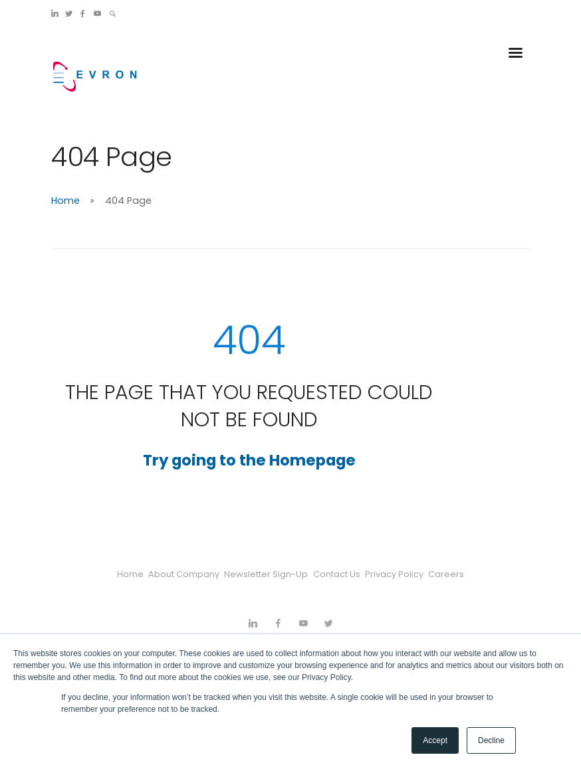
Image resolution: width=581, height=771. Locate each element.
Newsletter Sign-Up (260, 574)
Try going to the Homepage (249, 460)
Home (65, 200)
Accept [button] (435, 740)
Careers (473, 574)
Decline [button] (491, 740)
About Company (167, 574)
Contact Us (342, 574)
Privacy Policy (411, 574)
